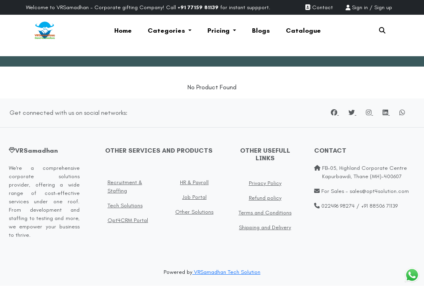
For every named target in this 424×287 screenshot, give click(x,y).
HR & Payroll (194, 182)
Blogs (261, 30)
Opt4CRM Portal (127, 220)
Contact (319, 7)
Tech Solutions (125, 205)
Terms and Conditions (264, 212)
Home (123, 30)
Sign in (360, 7)
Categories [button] (167, 30)
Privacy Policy (265, 183)
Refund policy (265, 198)
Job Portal (194, 197)
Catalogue (303, 30)
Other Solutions (194, 211)
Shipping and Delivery (265, 227)
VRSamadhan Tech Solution (226, 272)
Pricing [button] (219, 30)
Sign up (383, 7)
